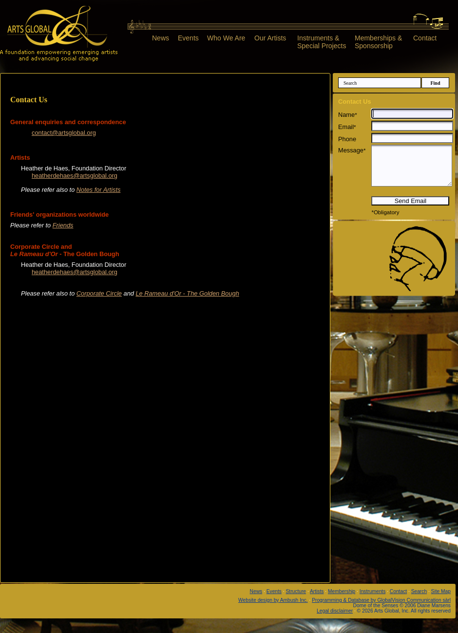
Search (419, 591)
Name (347, 114)
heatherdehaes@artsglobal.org (74, 175)
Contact (425, 38)
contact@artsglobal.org (64, 132)
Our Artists (270, 38)
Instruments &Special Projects (321, 41)
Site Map (441, 591)
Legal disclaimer (335, 611)
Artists (317, 591)
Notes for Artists (98, 189)
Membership (341, 591)
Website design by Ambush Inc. (273, 600)
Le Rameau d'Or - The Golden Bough (187, 293)
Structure (296, 591)
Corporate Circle (99, 293)
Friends (63, 225)
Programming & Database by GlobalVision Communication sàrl (381, 600)
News (160, 38)
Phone (347, 139)
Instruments (372, 591)
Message (351, 150)
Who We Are (226, 38)
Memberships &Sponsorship (378, 41)
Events (188, 38)
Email (347, 126)
